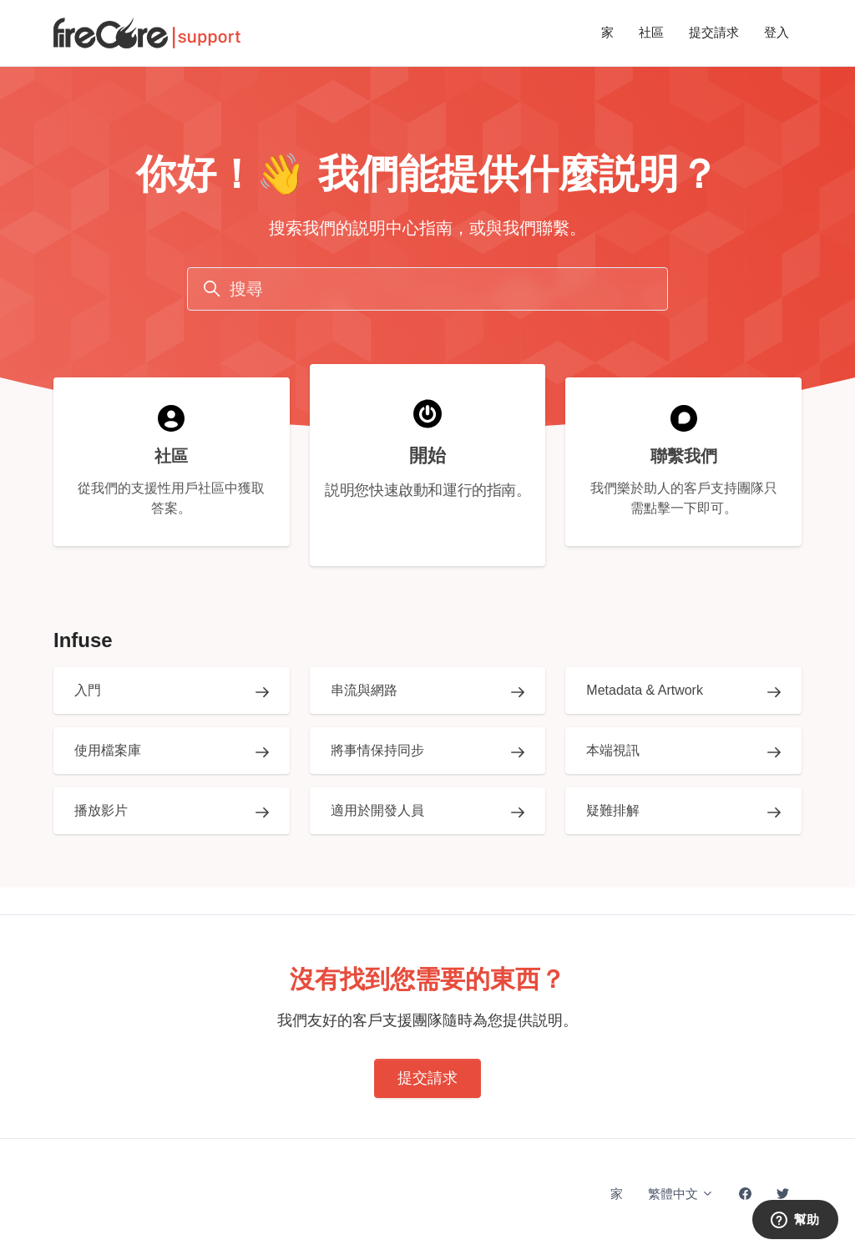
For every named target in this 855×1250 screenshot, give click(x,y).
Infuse (83, 640)
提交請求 (714, 32)
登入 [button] (776, 32)
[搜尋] (427, 289)
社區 (651, 32)
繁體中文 (681, 1194)
